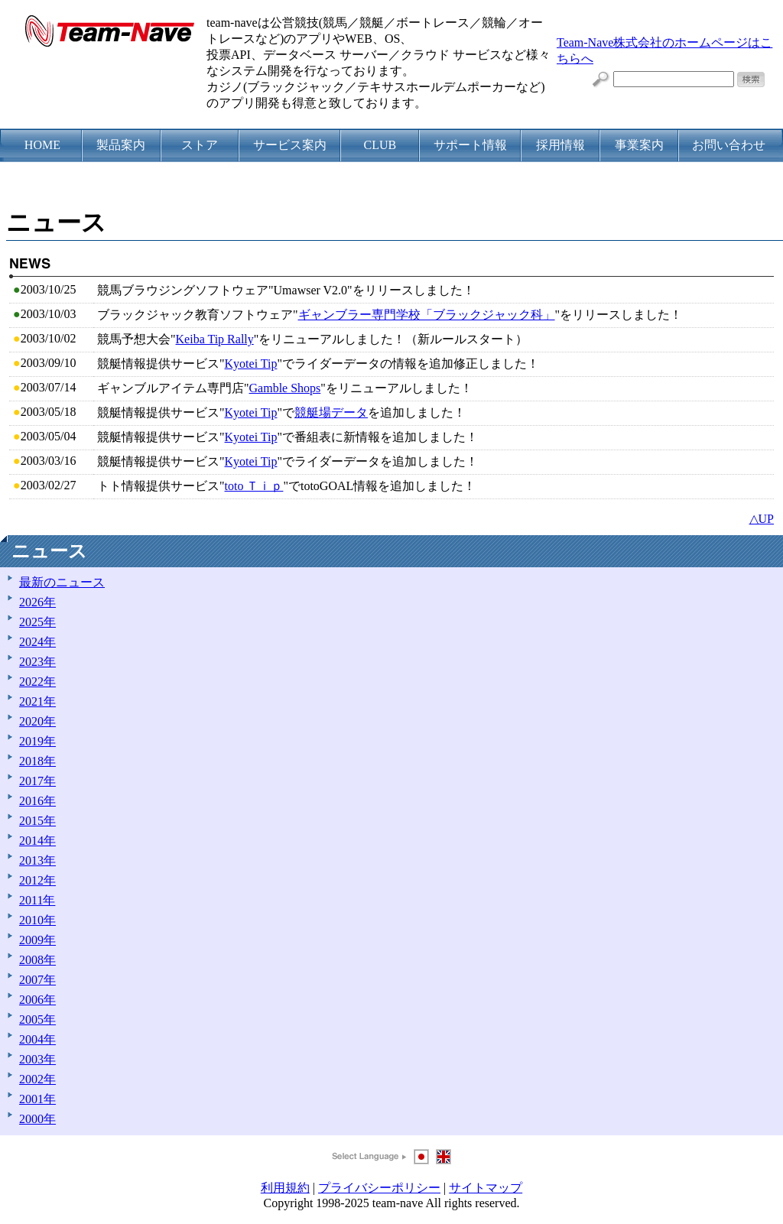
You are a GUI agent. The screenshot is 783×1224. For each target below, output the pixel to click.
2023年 (37, 661)
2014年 (37, 840)
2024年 (37, 641)
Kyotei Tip (251, 363)
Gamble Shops (285, 387)
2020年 (37, 721)
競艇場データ (331, 412)
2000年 (37, 1118)
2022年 (37, 681)
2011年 (37, 900)
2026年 (37, 602)
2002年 (37, 1079)
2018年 (37, 761)
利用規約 (285, 1187)
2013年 (37, 860)
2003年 (37, 1059)
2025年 (37, 621)
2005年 (37, 1019)
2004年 (37, 1039)
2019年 (37, 741)
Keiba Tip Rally (215, 339)
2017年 (37, 780)
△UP (761, 518)
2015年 (37, 820)
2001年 (37, 1099)
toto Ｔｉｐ (254, 485)
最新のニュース (62, 582)
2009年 (37, 939)
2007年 (37, 979)
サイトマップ (485, 1187)
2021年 (37, 701)
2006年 (37, 999)
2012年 (37, 880)
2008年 (37, 959)
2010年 (37, 920)
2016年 (37, 800)
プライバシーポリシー (379, 1187)
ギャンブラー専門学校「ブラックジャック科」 (426, 314)
